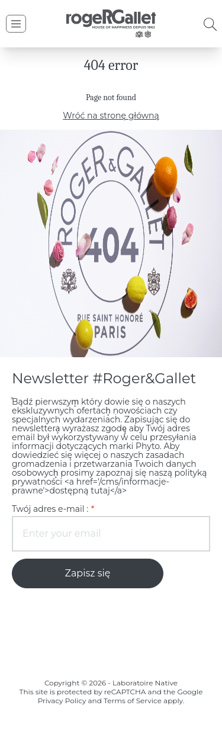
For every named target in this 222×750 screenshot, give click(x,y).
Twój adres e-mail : (49, 500)
